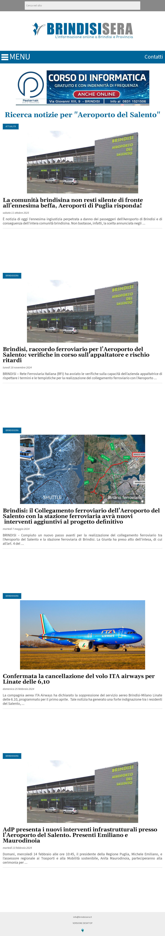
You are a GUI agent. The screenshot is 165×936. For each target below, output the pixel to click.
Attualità (11, 126)
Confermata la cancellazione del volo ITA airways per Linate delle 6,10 (79, 679)
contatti (154, 57)
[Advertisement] (82, 250)
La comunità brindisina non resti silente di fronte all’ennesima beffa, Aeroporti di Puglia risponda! (73, 203)
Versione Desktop (82, 923)
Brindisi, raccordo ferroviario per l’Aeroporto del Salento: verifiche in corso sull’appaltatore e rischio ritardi (76, 355)
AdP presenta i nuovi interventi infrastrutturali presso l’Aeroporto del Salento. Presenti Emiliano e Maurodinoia (80, 835)
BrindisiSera (12, 275)
